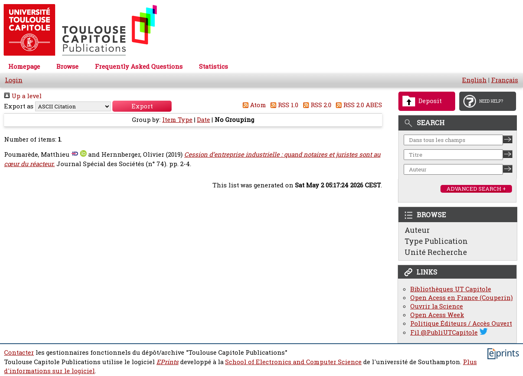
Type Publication (436, 241)
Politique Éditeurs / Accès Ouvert (461, 323)
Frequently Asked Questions (139, 66)
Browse (67, 66)
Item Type (177, 119)
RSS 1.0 (283, 105)
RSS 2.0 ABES (357, 105)
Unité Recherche (436, 252)
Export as (19, 106)
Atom (252, 105)
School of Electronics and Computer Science (293, 362)
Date (203, 119)
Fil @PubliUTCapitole (444, 332)
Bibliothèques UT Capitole (450, 289)
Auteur (417, 230)
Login (13, 80)
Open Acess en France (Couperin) (461, 297)
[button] (142, 106)
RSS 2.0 (315, 105)
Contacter (19, 352)
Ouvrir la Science (436, 306)
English (474, 80)
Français (504, 80)
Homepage (24, 66)
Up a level (23, 96)
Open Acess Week (437, 315)
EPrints (167, 362)
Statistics (213, 66)
